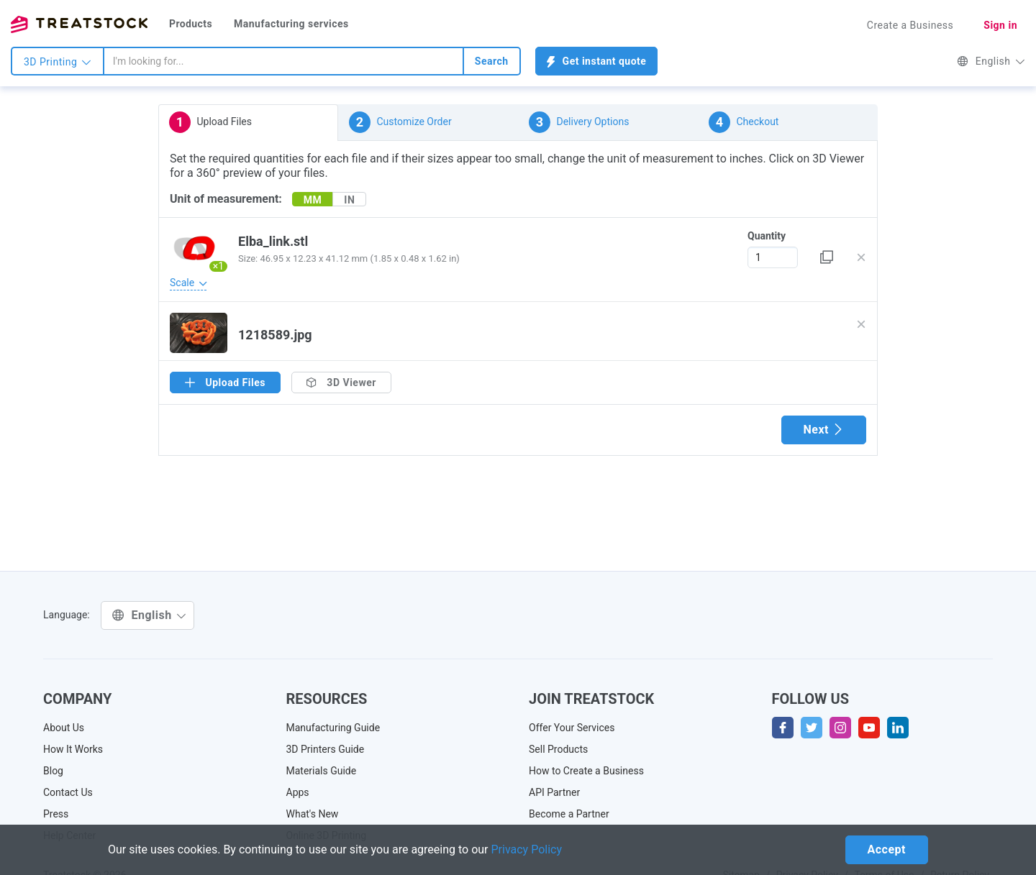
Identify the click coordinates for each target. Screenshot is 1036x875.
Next (824, 429)
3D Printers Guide (325, 749)
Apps (297, 792)
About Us (63, 727)
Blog (53, 770)
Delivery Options (579, 122)
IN (349, 200)
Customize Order (400, 122)
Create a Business (910, 25)
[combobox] (283, 61)
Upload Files (210, 122)
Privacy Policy (527, 849)
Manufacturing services (291, 23)
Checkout (743, 122)
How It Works (73, 749)
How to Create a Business (586, 770)
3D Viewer (341, 382)
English (991, 61)
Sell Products (558, 749)
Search (492, 61)
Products (190, 23)
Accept (887, 849)
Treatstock (79, 24)
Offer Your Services (572, 727)
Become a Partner (569, 814)
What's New (312, 814)
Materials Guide (321, 770)
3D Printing (57, 62)
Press (55, 814)
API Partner (554, 792)
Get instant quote (597, 61)
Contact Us (68, 792)
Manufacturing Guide (333, 727)
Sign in (1000, 25)
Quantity (767, 236)
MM (313, 200)
